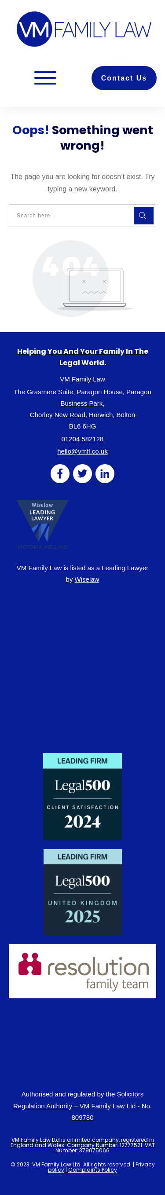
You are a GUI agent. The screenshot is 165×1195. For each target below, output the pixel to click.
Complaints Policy (92, 1169)
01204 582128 (83, 439)
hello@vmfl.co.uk (82, 451)
